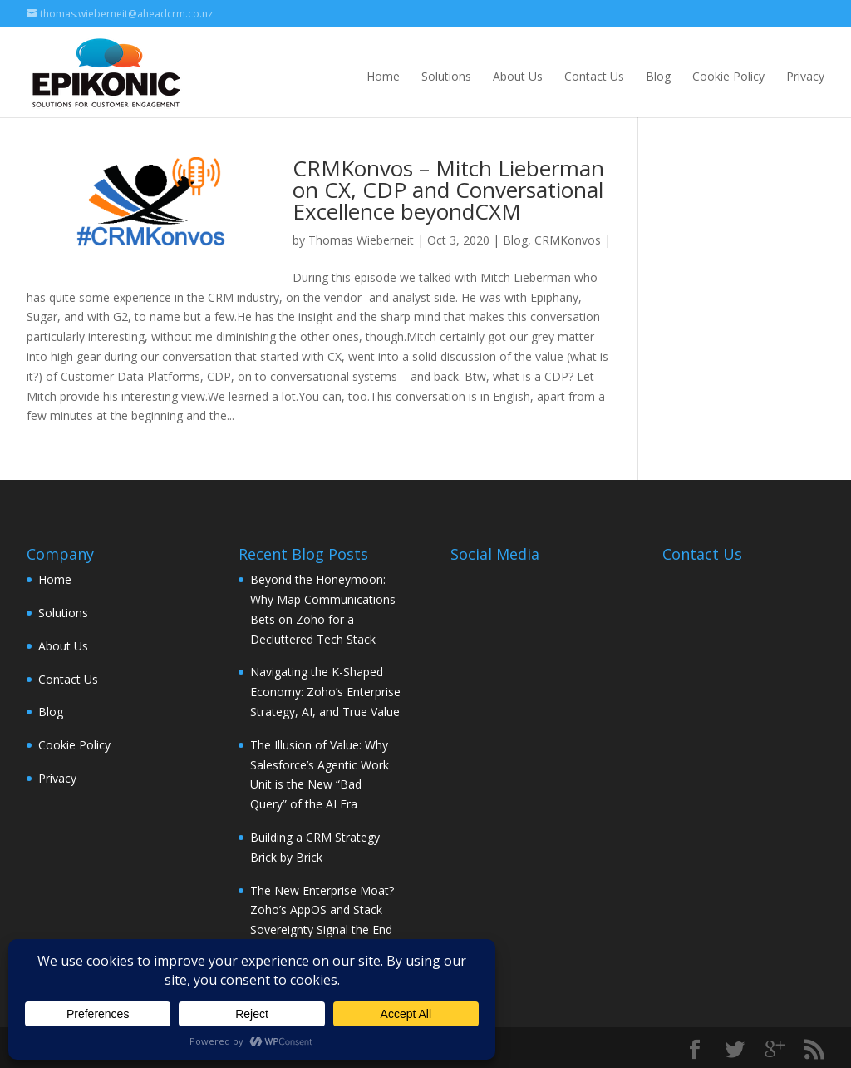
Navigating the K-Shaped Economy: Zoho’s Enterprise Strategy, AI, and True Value (325, 691)
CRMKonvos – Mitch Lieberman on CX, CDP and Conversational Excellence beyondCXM (448, 189)
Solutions (446, 76)
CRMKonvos (567, 240)
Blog (658, 76)
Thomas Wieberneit (361, 240)
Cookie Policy (728, 76)
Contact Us (594, 76)
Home (383, 76)
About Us (518, 76)
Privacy (805, 76)
